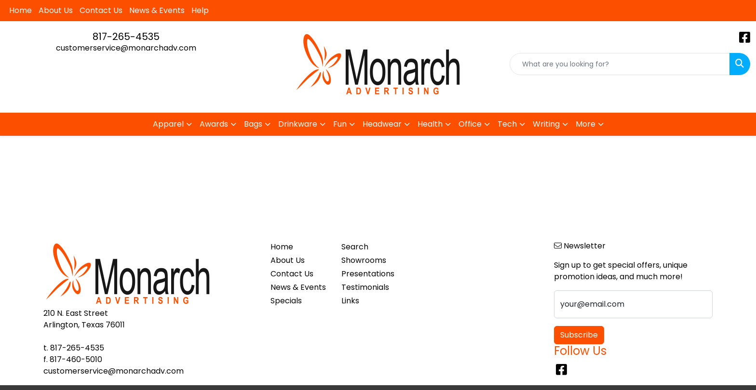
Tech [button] (507, 124)
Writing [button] (546, 124)
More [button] (585, 124)
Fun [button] (340, 124)
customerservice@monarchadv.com (126, 47)
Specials (286, 300)
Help (200, 10)
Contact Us (101, 10)
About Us (56, 10)
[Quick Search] (620, 64)
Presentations (367, 273)
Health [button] (430, 124)
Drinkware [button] (297, 124)
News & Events (157, 10)
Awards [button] (214, 124)
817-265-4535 (126, 36)
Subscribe (579, 334)
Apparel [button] (168, 124)
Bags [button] (253, 124)
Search (354, 246)
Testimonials (365, 287)
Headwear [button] (382, 124)
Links (350, 300)
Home (20, 10)
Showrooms (363, 260)
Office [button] (470, 124)
